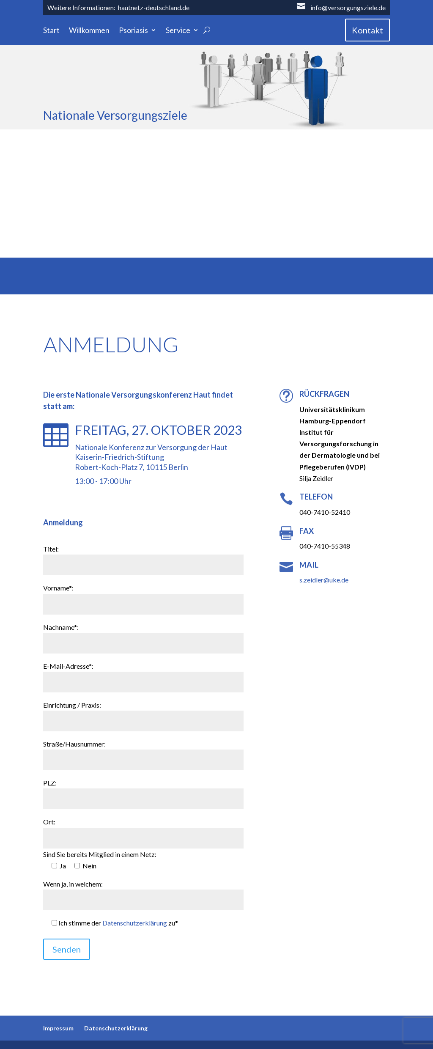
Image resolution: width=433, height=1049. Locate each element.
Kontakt (367, 30)
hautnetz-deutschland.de (153, 7)
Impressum (58, 1028)
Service (178, 31)
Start (51, 31)
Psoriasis (133, 31)
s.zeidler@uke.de (323, 580)
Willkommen (89, 31)
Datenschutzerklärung (134, 923)
